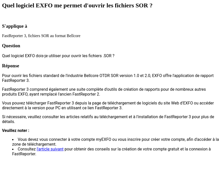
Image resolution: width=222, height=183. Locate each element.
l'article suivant (50, 149)
